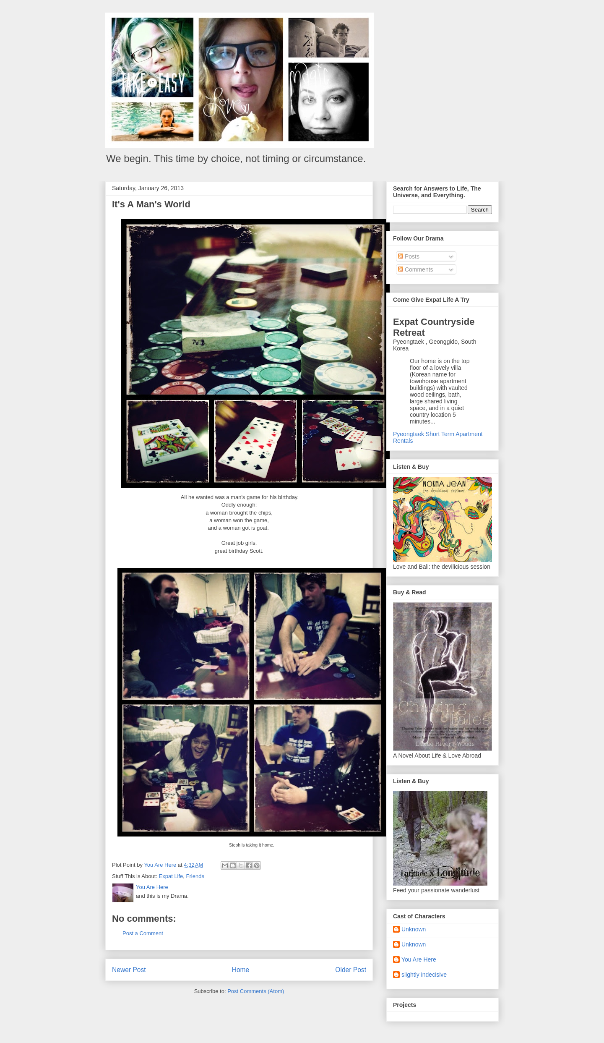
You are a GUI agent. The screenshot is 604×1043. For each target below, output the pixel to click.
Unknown (413, 929)
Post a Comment (142, 933)
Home (241, 969)
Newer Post (129, 969)
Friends (195, 876)
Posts (408, 256)
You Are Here (418, 959)
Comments (415, 269)
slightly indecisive (424, 974)
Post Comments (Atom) (255, 991)
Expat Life (171, 876)
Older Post (350, 969)
